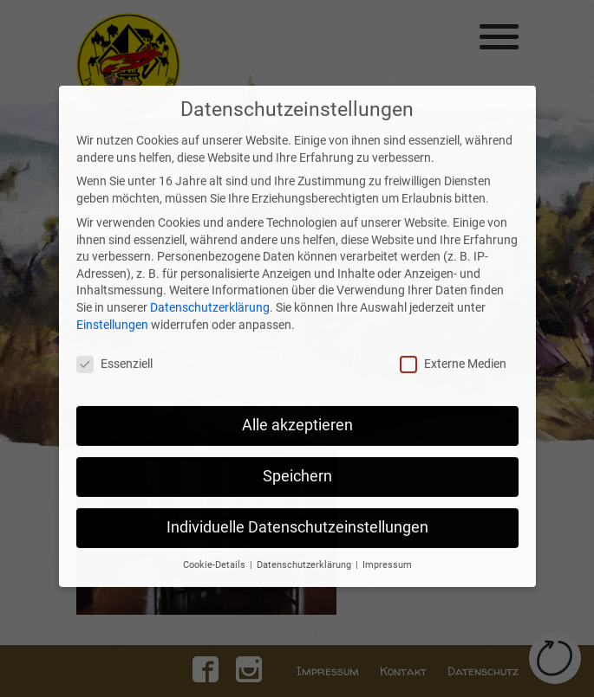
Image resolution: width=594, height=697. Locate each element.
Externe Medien (453, 334)
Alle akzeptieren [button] (297, 395)
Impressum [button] (387, 534)
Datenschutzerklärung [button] (305, 534)
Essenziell (114, 334)
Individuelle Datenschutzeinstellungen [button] (297, 498)
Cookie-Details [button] (215, 534)
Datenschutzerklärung (210, 277)
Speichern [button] (297, 446)
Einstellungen (112, 294)
